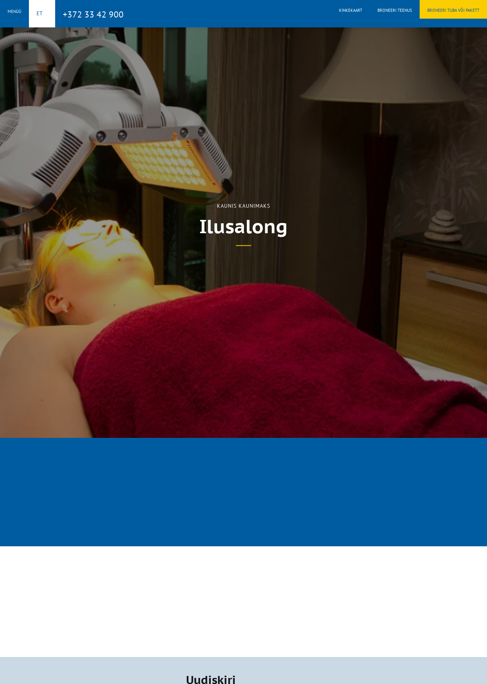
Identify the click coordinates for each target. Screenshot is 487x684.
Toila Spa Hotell (243, 12)
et (40, 13)
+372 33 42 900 (93, 14)
